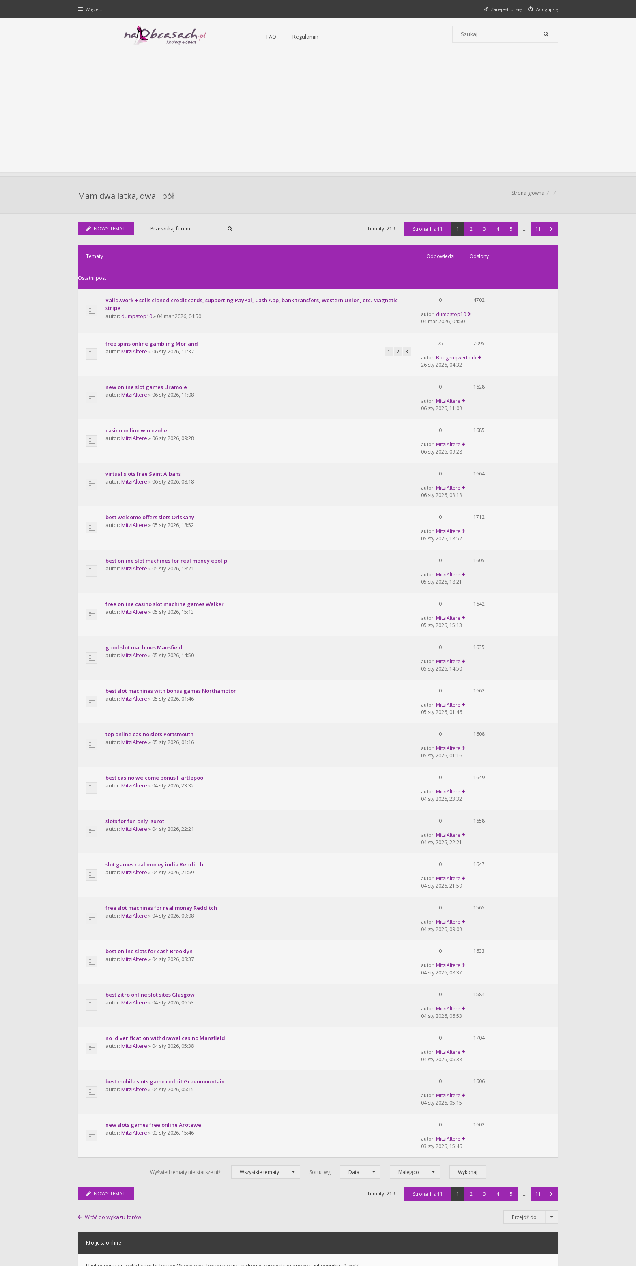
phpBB (136, 1233)
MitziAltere (135, 328)
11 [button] (537, 233)
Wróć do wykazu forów (114, 948)
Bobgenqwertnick (491, 320)
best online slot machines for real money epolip (167, 473)
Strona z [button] (427, 233)
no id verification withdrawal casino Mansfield (166, 807)
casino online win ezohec (138, 381)
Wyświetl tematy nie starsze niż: (225, 902)
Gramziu (127, 1239)
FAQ (183, 36)
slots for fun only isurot (135, 655)
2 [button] (470, 233)
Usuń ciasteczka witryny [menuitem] (530, 1211)
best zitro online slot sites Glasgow (151, 777)
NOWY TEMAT (107, 232)
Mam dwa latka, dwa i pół (127, 196)
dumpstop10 (137, 298)
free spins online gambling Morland (152, 321)
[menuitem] (542, 9)
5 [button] (510, 233)
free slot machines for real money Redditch (162, 716)
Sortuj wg (344, 902)
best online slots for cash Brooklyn (149, 746)
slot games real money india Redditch (155, 686)
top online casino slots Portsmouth (150, 594)
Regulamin (217, 36)
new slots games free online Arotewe (154, 868)
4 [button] (497, 233)
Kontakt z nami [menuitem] (478, 1211)
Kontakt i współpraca (427, 1140)
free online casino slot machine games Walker (165, 503)
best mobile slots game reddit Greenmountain (166, 838)
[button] (550, 233)
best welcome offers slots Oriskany (150, 442)
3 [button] (483, 233)
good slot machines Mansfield (144, 533)
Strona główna (527, 196)
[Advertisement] (318, 115)
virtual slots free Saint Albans (144, 412)
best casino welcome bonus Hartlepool (156, 625)
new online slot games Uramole (147, 351)
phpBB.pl (160, 1246)
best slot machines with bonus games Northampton (172, 564)
